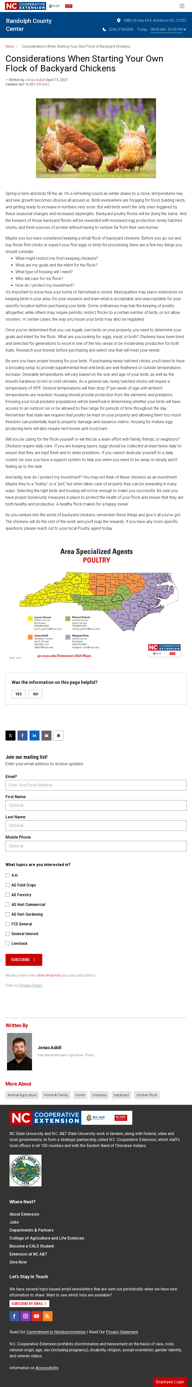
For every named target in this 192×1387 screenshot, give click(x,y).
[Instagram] (25, 1316)
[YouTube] (37, 1316)
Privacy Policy (31, 985)
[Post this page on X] (11, 736)
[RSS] (47, 1316)
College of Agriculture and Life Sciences (47, 1238)
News (10, 46)
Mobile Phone (18, 837)
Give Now (18, 1262)
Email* (11, 776)
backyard (121, 1095)
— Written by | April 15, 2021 (37, 80)
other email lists (48, 975)
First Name (16, 796)
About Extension (24, 1214)
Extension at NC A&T (28, 1254)
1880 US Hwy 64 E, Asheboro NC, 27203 (151, 20)
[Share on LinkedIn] (35, 736)
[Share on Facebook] (23, 736)
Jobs (14, 1222)
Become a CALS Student (32, 1246)
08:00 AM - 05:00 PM (168, 29)
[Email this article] (47, 736)
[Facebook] (15, 1316)
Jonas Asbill (34, 80)
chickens (99, 1095)
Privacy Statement (122, 1332)
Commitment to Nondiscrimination (56, 1332)
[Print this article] (59, 736)
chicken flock (146, 1095)
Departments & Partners (32, 1230)
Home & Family (56, 1095)
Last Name (15, 817)
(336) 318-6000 (117, 29)
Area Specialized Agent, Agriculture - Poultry (66, 1055)
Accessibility (47, 1368)
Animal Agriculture (22, 1095)
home (80, 1095)
